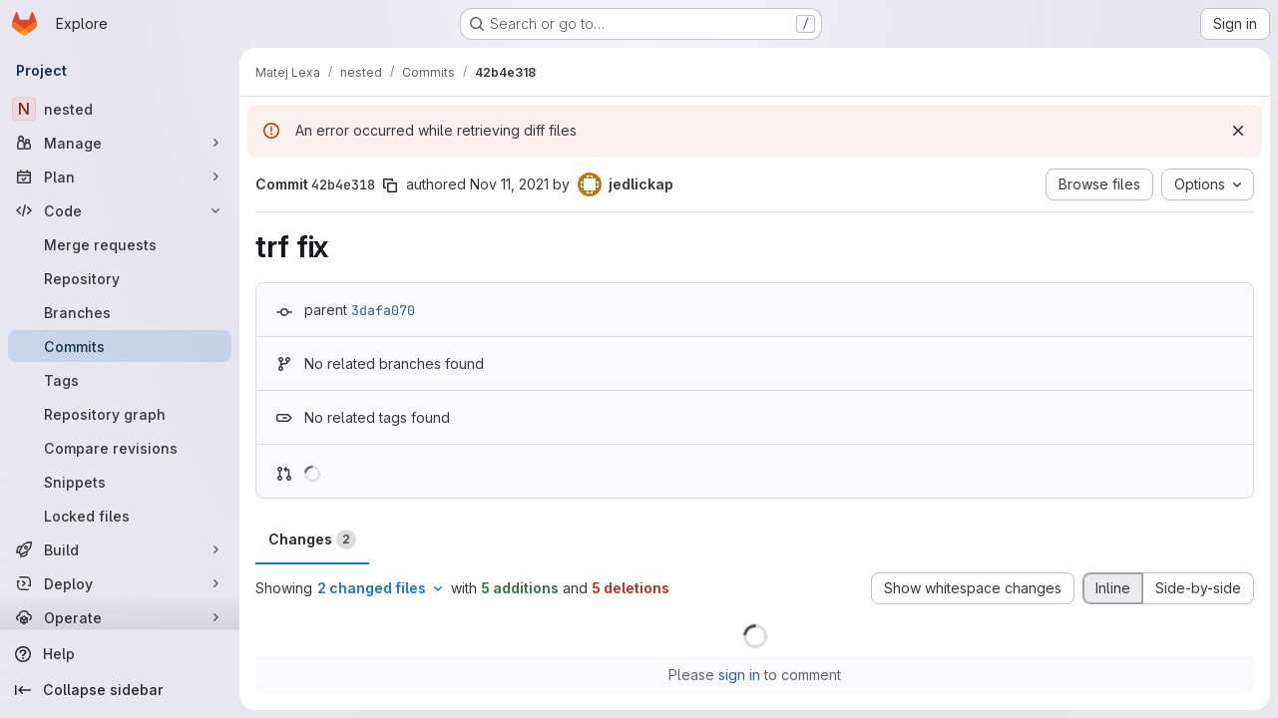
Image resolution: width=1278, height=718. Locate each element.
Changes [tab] (312, 539)
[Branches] (119, 312)
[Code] (119, 210)
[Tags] (119, 380)
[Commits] (119, 346)
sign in (739, 674)
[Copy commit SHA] (390, 185)
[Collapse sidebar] (119, 690)
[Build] (119, 549)
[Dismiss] (1238, 131)
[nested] (119, 109)
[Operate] (119, 617)
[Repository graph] (119, 414)
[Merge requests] (119, 244)
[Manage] (119, 143)
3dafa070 (383, 310)
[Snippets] (119, 482)
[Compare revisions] (119, 448)
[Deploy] (119, 583)
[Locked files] (119, 516)
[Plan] (119, 176)
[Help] (119, 654)
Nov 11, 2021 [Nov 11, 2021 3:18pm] (509, 184)
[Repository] (119, 278)
